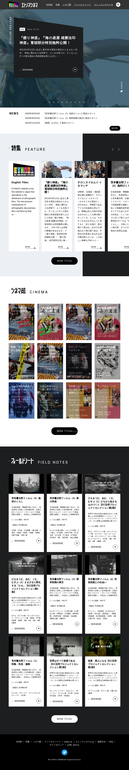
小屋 (105, 539)
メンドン (92, 611)
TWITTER (64, 752)
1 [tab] (45, 102)
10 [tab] (84, 102)
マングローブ (101, 536)
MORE (115, 128)
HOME (49, 4)
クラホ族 (22, 616)
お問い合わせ (73, 745)
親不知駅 (16, 535)
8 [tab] (75, 102)
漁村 (19, 533)
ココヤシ (99, 534)
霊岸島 (65, 538)
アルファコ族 (100, 531)
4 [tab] (58, 102)
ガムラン (70, 691)
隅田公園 (54, 619)
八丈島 (58, 535)
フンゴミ (16, 695)
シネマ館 (67, 4)
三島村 (60, 533)
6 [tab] (66, 102)
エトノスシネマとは (103, 4)
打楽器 (53, 696)
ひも (90, 531)
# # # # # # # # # (65, 693)
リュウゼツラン (95, 539)
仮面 (32, 618)
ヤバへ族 (105, 691)
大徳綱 (27, 530)
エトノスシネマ (24, 4)
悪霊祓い (106, 614)
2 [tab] (49, 102)
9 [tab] (79, 102)
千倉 (20, 530)
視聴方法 (101, 742)
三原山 (52, 533)
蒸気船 (66, 616)
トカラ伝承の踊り (58, 530)
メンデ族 (112, 536)
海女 (13, 533)
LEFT (113, 149)
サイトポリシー (57, 745)
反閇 (90, 614)
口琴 (71, 693)
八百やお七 (110, 611)
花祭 (110, 616)
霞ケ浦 (24, 535)
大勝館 (68, 614)
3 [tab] (53, 102)
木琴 (60, 696)
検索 (118, 4)
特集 (58, 4)
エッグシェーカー (58, 691)
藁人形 (114, 691)
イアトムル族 (94, 691)
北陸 (14, 530)
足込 (99, 619)
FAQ (111, 742)
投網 (14, 620)
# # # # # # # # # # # (26, 532)
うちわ (15, 693)
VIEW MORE (27, 70)
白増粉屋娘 (101, 616)
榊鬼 (114, 614)
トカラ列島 (71, 530)
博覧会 (60, 614)
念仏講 (97, 614)
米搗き (67, 696)
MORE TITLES (64, 261)
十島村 (74, 535)
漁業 (20, 620)
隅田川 (63, 619)
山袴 (24, 695)
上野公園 (69, 611)
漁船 (32, 533)
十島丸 (66, 535)
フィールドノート (82, 4)
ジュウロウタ (35, 693)
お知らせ (68, 742)
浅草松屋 (57, 616)
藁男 (14, 623)
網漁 (38, 533)
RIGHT (118, 149)
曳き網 (35, 530)
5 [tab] (62, 102)
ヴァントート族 (22, 618)
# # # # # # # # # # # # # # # (103, 536)
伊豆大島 (69, 533)
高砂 (105, 619)
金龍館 (74, 616)
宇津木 (53, 538)
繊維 (99, 541)
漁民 (25, 533)
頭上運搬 (74, 538)
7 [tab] (71, 102)
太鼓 (77, 693)
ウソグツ (23, 693)
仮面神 (101, 611)
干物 (38, 618)
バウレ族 (62, 693)
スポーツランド (57, 611)
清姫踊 (91, 616)
